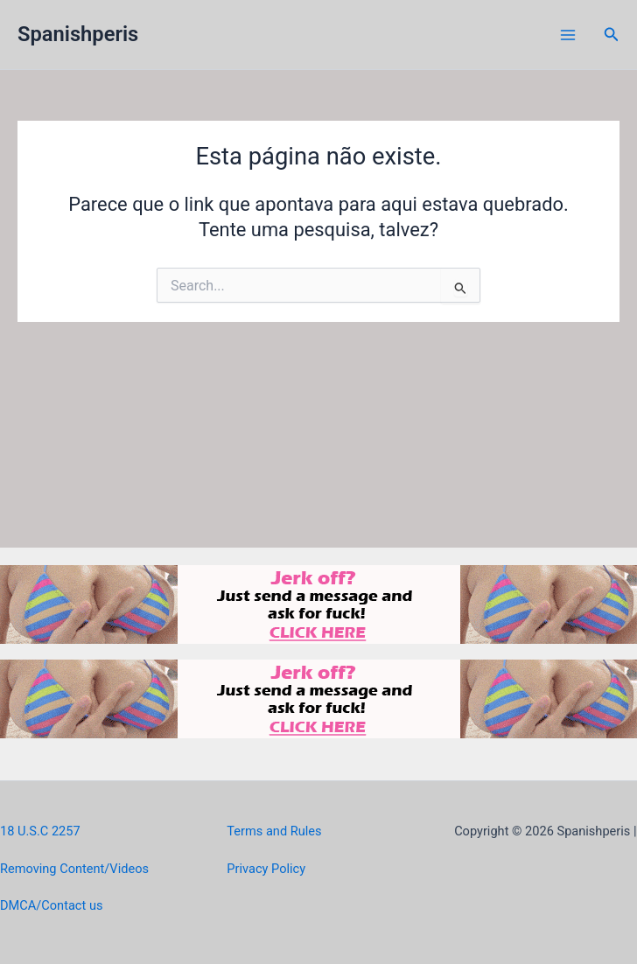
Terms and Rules (274, 831)
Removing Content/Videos (74, 869)
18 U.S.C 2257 (40, 831)
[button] (612, 34)
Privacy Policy (266, 869)
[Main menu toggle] (568, 35)
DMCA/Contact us (51, 905)
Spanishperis (78, 34)
